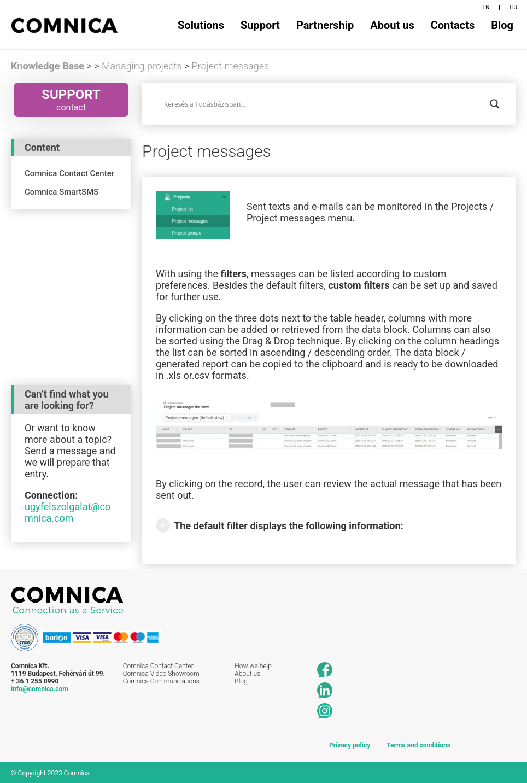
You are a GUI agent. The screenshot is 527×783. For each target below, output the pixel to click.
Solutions (201, 25)
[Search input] (324, 104)
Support (260, 25)
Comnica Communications (161, 681)
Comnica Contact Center (158, 665)
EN (486, 7)
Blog (502, 25)
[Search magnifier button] (494, 104)
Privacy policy (349, 744)
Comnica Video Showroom (161, 673)
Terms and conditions (418, 744)
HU (513, 7)
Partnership (325, 25)
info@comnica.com (39, 688)
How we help (253, 665)
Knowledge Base (47, 66)
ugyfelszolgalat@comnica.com (67, 511)
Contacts (453, 25)
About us (392, 25)
